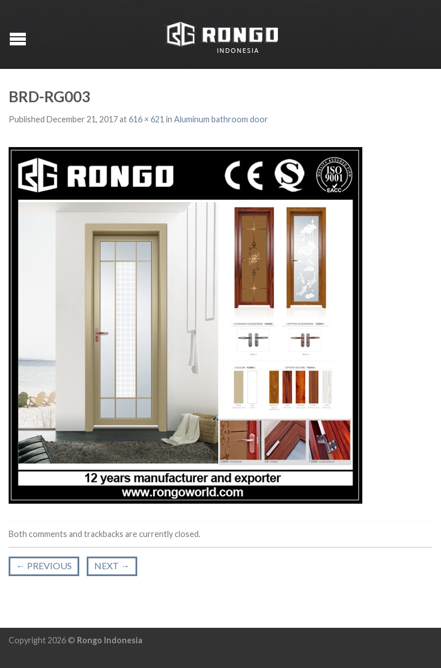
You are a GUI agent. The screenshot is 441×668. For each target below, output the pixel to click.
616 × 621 (146, 119)
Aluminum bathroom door (221, 119)
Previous (44, 565)
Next (112, 565)
